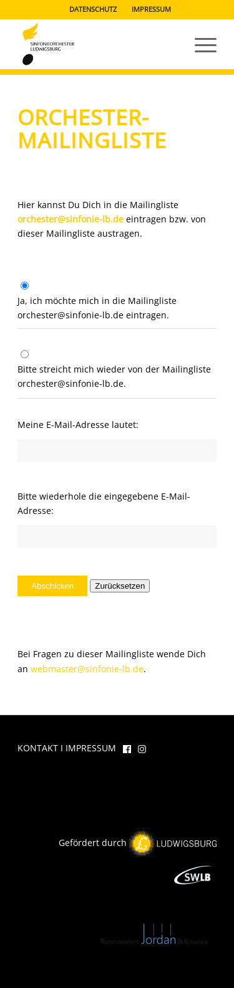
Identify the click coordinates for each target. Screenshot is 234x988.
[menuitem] (93, 9)
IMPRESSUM (151, 9)
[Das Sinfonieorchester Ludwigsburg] (97, 44)
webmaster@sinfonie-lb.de (87, 669)
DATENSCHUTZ (93, 9)
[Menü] (199, 44)
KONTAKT (37, 748)
